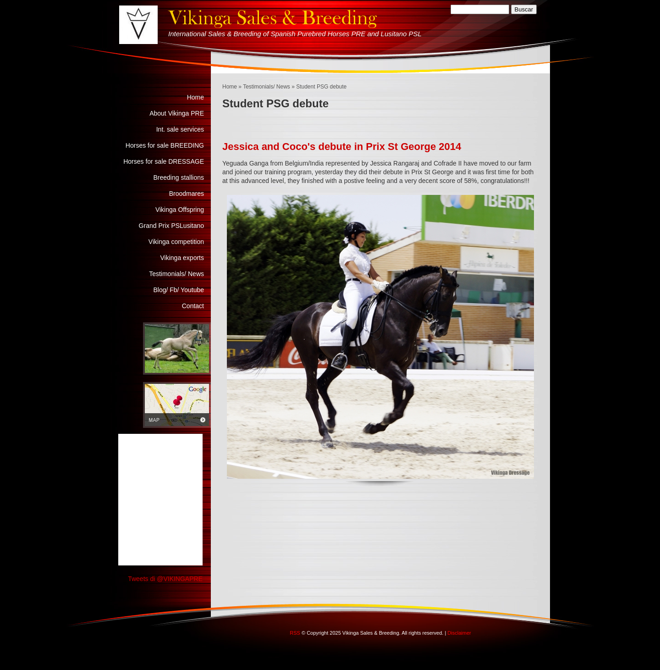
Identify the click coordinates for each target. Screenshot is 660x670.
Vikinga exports (182, 257)
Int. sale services (180, 129)
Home (229, 86)
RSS (295, 633)
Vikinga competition (176, 241)
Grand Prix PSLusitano (171, 225)
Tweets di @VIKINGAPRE (165, 578)
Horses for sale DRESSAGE (163, 161)
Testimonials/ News (266, 86)
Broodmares (186, 193)
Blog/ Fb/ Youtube (178, 289)
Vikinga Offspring (179, 209)
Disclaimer (459, 633)
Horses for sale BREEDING (165, 145)
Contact (193, 306)
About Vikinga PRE (176, 113)
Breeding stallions (178, 177)
